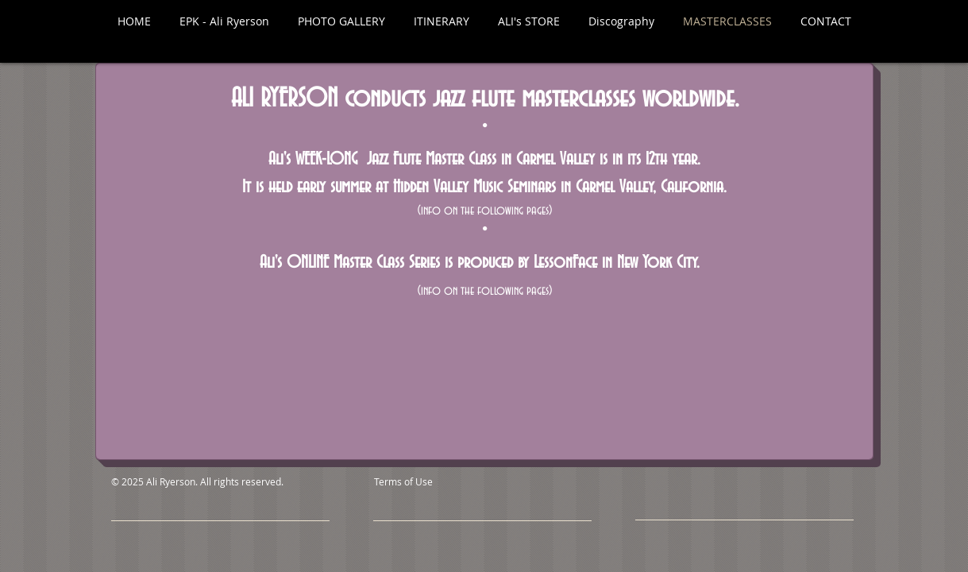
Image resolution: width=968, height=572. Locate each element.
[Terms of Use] (440, 481)
